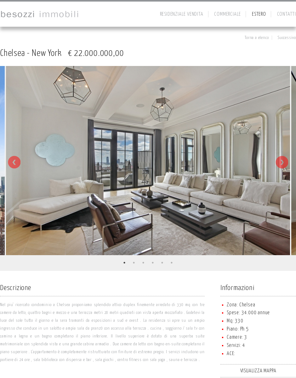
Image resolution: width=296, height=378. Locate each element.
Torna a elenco (257, 38)
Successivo (287, 38)
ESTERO (259, 14)
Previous (14, 162)
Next (282, 162)
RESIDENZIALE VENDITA (181, 14)
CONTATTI (286, 14)
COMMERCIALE (227, 14)
